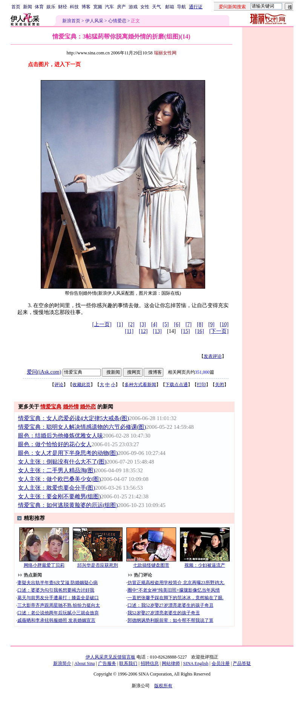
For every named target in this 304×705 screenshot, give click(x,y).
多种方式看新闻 (140, 384)
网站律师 (171, 663)
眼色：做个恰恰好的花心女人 (55, 444)
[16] (199, 331)
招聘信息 (150, 663)
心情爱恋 (117, 20)
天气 (156, 6)
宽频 (97, 6)
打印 (201, 384)
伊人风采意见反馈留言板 (110, 657)
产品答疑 (242, 663)
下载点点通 (176, 384)
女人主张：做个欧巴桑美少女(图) (59, 479)
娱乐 (50, 6)
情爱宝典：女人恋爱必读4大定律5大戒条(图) (73, 418)
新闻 (27, 6)
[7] (189, 324)
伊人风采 (94, 20)
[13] (157, 331)
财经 (62, 6)
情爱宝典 (50, 407)
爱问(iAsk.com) (44, 372)
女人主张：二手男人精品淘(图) (56, 470)
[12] (143, 331)
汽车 (109, 6)
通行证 (196, 6)
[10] (224, 324)
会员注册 (221, 663)
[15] (185, 331)
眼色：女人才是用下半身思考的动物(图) (68, 453)
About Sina (84, 663)
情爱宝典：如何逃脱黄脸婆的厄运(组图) (68, 505)
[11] (129, 331)
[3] (143, 324)
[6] (177, 324)
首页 (15, 6)
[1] (120, 324)
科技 (74, 6)
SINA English (195, 663)
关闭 (219, 384)
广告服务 (107, 663)
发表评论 (213, 356)
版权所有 (163, 685)
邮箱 (169, 6)
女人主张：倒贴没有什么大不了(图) (62, 462)
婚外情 (71, 407)
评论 (58, 384)
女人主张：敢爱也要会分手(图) (56, 488)
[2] (131, 324)
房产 (121, 6)
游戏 (133, 6)
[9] (211, 324)
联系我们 (128, 663)
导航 (181, 6)
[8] (200, 324)
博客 (86, 6)
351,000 (202, 372)
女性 (144, 6)
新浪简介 (62, 663)
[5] (166, 324)
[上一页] (101, 324)
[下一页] (219, 331)
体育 (39, 6)
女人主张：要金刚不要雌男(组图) (59, 496)
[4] (154, 324)
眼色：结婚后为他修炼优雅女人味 (60, 436)
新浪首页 (71, 20)
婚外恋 (88, 407)
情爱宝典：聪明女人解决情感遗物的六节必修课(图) (82, 427)
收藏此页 (81, 384)
